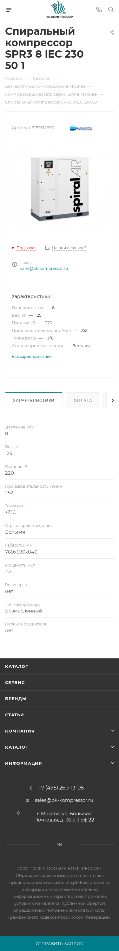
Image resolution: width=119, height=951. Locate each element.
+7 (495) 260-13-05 (61, 787)
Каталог (16, 666)
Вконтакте (59, 844)
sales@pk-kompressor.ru (44, 268)
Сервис (15, 682)
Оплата (83, 400)
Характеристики (34, 400)
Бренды (16, 698)
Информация (23, 763)
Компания (20, 730)
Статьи (14, 714)
